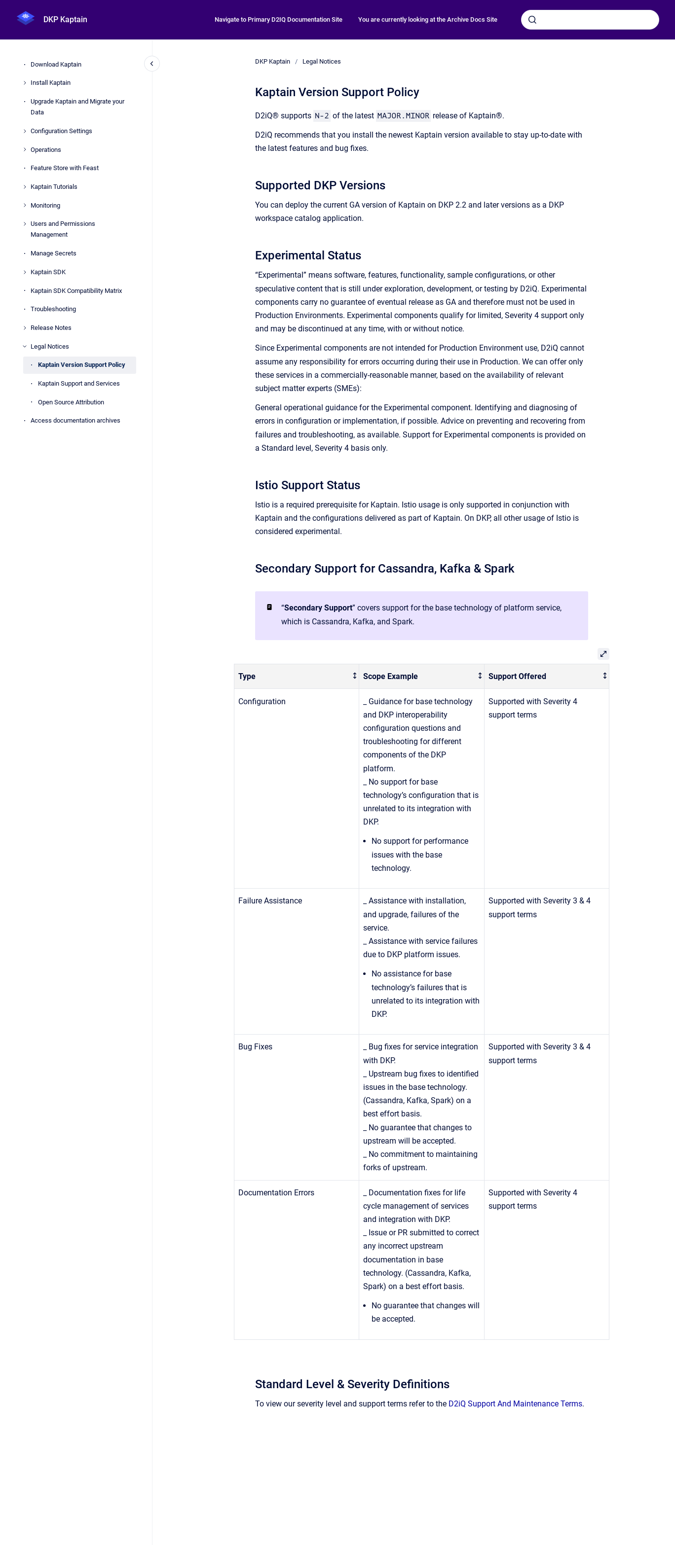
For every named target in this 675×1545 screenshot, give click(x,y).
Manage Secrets (53, 253)
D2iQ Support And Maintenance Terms (515, 1403)
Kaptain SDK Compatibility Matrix (76, 290)
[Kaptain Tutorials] (25, 187)
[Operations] (25, 149)
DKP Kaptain (65, 19)
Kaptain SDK (48, 272)
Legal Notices (50, 346)
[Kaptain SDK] (25, 272)
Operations (46, 149)
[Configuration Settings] (25, 131)
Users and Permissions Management (63, 229)
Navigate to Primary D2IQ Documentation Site (278, 19)
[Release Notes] (25, 328)
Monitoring (45, 205)
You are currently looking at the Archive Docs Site (427, 19)
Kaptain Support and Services (79, 383)
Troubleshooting (53, 309)
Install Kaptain (51, 82)
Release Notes (51, 327)
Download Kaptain (56, 64)
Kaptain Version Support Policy (81, 364)
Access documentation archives (75, 420)
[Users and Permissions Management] (25, 224)
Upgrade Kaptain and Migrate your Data (77, 107)
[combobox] (590, 19)
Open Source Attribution (71, 402)
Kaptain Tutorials (54, 186)
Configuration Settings (61, 131)
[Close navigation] (152, 64)
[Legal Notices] (25, 346)
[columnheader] (296, 676)
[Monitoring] (25, 205)
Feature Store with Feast (65, 168)
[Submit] (532, 20)
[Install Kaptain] (25, 83)
